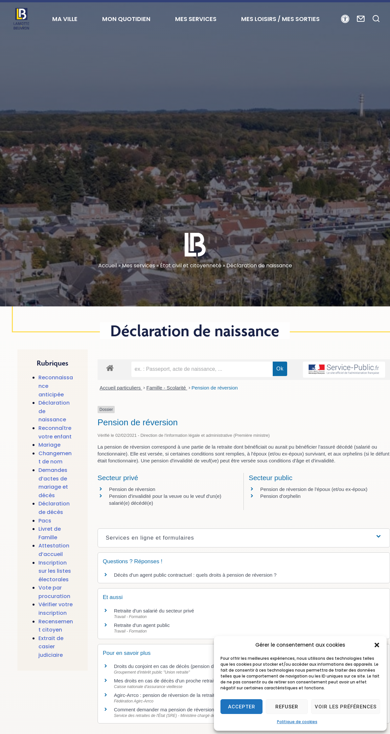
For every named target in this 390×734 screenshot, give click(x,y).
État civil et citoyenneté (190, 265)
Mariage (49, 445)
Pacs (44, 520)
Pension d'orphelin (280, 496)
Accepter (241, 707)
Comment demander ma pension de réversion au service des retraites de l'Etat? (205, 709)
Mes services (138, 265)
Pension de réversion (215, 387)
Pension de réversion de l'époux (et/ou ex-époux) (313, 489)
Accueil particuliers (121, 387)
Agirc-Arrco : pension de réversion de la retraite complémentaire (187, 695)
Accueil (107, 265)
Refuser (286, 707)
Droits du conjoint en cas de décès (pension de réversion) (180, 666)
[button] (377, 645)
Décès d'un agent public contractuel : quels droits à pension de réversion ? (195, 575)
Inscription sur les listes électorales (54, 571)
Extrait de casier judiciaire (50, 646)
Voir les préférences (346, 707)
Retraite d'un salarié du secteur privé (154, 610)
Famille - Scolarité (166, 387)
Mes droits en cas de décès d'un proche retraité (169, 680)
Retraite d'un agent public (142, 625)
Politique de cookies (297, 721)
